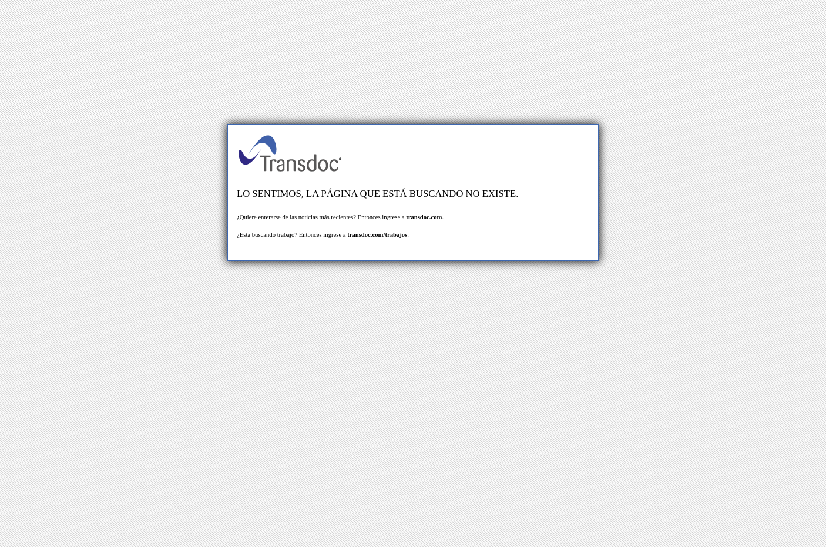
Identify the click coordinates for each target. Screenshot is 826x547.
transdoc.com (424, 217)
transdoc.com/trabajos (377, 234)
